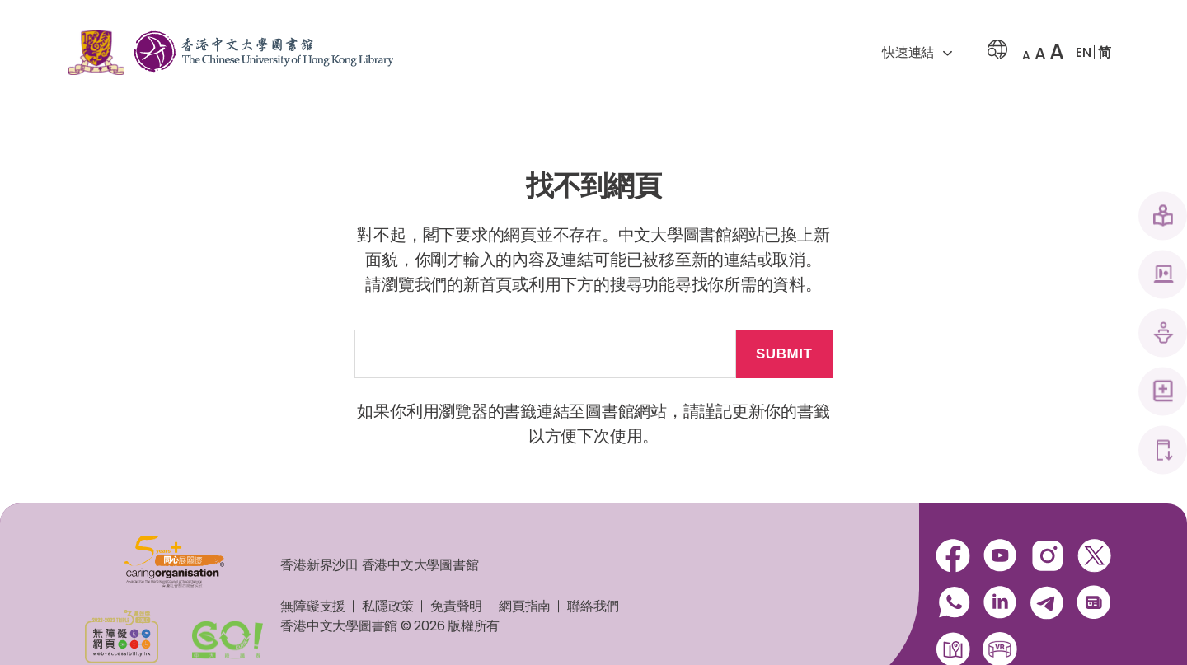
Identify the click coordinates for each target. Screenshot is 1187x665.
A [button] (1026, 55)
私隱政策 (388, 606)
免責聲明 (456, 606)
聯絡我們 (593, 606)
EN (1083, 52)
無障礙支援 (312, 606)
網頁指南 (525, 606)
